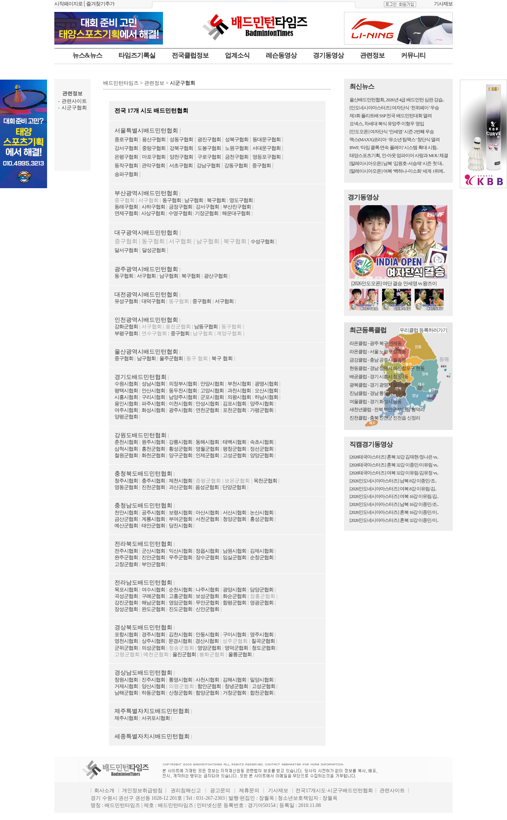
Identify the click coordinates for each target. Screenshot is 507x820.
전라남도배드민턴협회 (143, 582)
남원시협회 (234, 551)
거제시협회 (126, 686)
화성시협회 (153, 410)
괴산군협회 (181, 487)
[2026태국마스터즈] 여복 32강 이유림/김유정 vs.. (393, 472)
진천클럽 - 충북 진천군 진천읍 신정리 (384, 417)
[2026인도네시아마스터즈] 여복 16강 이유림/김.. (394, 496)
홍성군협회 (261, 519)
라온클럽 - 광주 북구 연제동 (375, 343)
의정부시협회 (183, 383)
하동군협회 (153, 693)
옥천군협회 (265, 480)
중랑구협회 (153, 148)
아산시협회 (207, 512)
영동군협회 (126, 487)
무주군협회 (180, 557)
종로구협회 (126, 139)
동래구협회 (126, 207)
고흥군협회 (180, 596)
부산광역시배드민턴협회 (146, 193)
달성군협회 (153, 250)
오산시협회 (266, 390)
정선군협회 (261, 449)
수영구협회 (180, 213)
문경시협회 (180, 641)
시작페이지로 (68, 4)
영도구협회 (241, 200)
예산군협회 (126, 525)
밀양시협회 (261, 679)
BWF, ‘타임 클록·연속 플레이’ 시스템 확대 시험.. (393, 147)
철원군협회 (126, 455)
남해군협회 (126, 693)
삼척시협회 (126, 449)
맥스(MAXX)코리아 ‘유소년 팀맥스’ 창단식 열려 (394, 139)
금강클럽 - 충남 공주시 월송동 (377, 360)
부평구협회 (126, 333)
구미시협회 (234, 634)
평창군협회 (234, 449)
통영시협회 (180, 679)
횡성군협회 (180, 449)
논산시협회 (261, 512)
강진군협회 (126, 602)
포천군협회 (234, 410)
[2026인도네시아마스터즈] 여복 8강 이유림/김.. (392, 488)
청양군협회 (234, 519)
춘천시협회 (126, 442)
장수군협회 (207, 557)
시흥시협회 (126, 397)
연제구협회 (126, 213)
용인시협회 (126, 403)
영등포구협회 (266, 157)
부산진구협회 (237, 207)
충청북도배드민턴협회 (143, 473)
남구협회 (193, 200)
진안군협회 (153, 557)
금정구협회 (180, 207)
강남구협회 (208, 165)
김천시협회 (180, 634)
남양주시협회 (183, 397)
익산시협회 (180, 551)
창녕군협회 (236, 686)
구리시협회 (153, 397)
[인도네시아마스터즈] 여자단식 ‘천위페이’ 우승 (394, 107)
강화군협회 (126, 326)
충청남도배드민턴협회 (144, 505)
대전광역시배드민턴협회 (146, 294)
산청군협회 (180, 693)
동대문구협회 (266, 139)
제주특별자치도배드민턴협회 (152, 711)
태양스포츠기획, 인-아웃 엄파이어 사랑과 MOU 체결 (398, 155)
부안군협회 (153, 564)
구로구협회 (209, 157)
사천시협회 (207, 679)
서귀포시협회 (156, 718)
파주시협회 (153, 403)
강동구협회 (236, 165)
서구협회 (146, 276)
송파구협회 (126, 174)
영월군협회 (207, 449)
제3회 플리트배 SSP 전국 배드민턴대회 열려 (390, 115)
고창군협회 (126, 564)
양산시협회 (153, 686)
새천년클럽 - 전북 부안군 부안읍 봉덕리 (386, 409)
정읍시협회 (207, 551)
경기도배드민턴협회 (140, 377)
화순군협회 (234, 596)
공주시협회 (153, 512)
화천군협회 (153, 455)
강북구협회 (181, 148)
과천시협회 (239, 390)
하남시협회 (266, 397)
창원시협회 (126, 679)
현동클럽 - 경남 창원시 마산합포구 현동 (386, 368)
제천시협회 (180, 480)
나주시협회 (207, 589)
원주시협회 (153, 442)
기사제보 (443, 4)
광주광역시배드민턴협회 (146, 269)
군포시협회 (212, 397)
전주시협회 (126, 551)
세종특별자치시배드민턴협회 (152, 736)
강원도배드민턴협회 (140, 435)
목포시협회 (126, 589)
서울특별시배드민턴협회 (146, 130)
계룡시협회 (153, 519)
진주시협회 (153, 679)
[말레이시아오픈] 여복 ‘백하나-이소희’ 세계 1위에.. (397, 171)
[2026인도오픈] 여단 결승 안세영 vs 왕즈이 (394, 283)
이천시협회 (180, 403)
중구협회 (261, 165)
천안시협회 (126, 512)
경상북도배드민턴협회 (143, 627)
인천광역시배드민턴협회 (146, 320)
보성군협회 (207, 596)
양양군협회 (261, 455)
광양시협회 (234, 589)
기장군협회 (206, 213)
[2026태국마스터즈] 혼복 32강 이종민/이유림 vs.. (393, 465)
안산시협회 (153, 390)
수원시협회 (126, 383)
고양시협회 (212, 390)
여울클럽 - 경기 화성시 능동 (375, 401)
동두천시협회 (183, 390)
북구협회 (216, 200)
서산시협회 (234, 512)
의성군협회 (153, 648)
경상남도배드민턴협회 (143, 672)
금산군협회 (126, 519)
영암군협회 (180, 602)
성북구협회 (236, 139)
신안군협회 (207, 609)
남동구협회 (206, 326)
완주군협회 (126, 557)
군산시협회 (153, 551)
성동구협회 (181, 139)
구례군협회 (153, 596)
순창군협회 (261, 557)
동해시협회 (207, 442)
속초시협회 (261, 442)
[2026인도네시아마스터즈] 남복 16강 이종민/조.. (394, 504)
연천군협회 (207, 410)
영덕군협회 (236, 648)
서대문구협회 (266, 148)
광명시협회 (266, 383)
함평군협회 (234, 602)
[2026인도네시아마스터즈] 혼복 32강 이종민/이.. (394, 520)
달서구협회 (126, 250)
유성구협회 (126, 301)
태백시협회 (234, 442)
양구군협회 (180, 455)
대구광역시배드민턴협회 (146, 232)
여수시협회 (153, 589)
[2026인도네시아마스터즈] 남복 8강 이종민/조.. (392, 480)
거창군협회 (234, 693)
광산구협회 (215, 276)
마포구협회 (153, 157)
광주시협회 (180, 410)
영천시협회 (126, 641)
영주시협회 (261, 634)
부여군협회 (180, 519)
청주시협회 (126, 480)
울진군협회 (184, 654)
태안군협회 (153, 525)
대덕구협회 (153, 301)
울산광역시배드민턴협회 (146, 351)
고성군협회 (234, 455)
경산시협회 (207, 641)
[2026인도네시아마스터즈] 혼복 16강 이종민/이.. (394, 512)
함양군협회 (207, 693)
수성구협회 (262, 241)
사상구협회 (153, 213)
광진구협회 (209, 139)
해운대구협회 (236, 213)
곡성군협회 (126, 596)
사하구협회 (153, 207)
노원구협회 (236, 148)
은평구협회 (126, 157)
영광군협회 (261, 602)
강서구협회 (126, 148)
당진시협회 (180, 525)
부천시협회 (239, 383)
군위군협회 (126, 648)
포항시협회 (126, 634)
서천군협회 (207, 519)
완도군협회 (153, 609)
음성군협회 (207, 487)
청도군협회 (263, 648)
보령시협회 (180, 512)
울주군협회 (171, 358)
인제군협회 (207, 455)
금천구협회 (236, 157)
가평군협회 (261, 410)
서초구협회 (181, 165)
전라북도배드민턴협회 (143, 544)
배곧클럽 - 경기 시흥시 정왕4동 (378, 376)
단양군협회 (234, 487)
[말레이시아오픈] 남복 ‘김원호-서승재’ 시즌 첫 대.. (396, 163)
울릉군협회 (240, 654)
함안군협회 (209, 686)
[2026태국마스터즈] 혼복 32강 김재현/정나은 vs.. (393, 457)
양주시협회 (261, 403)
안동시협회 (207, 634)
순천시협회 (180, 589)
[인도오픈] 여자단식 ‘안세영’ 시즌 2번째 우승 (391, 131)
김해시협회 (234, 679)
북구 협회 (222, 358)
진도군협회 (180, 609)
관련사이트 (74, 101)
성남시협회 (153, 383)
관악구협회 (153, 165)
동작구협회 (126, 165)
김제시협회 (261, 551)
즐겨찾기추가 (100, 4)
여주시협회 (126, 410)
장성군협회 (126, 609)
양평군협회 (126, 416)
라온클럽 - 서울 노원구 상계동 (377, 351)
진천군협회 (153, 487)
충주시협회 (153, 480)
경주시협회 (153, 634)
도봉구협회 (209, 148)
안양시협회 (212, 383)
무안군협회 (207, 602)
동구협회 (171, 200)
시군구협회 (74, 107)
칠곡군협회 (263, 641)
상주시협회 (154, 641)
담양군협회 (261, 589)
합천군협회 (262, 693)
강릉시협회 (180, 442)
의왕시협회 (239, 397)
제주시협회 (126, 718)
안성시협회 (207, 403)
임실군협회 (234, 557)
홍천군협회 (153, 449)
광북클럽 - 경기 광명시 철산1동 (378, 385)
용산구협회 (153, 139)
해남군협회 (153, 602)
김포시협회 (234, 403)
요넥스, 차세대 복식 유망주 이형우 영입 (386, 123)
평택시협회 (126, 390)
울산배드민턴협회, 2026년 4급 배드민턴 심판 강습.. (396, 99)
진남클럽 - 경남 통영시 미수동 (377, 393)
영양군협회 (209, 648)
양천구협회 (181, 157)
